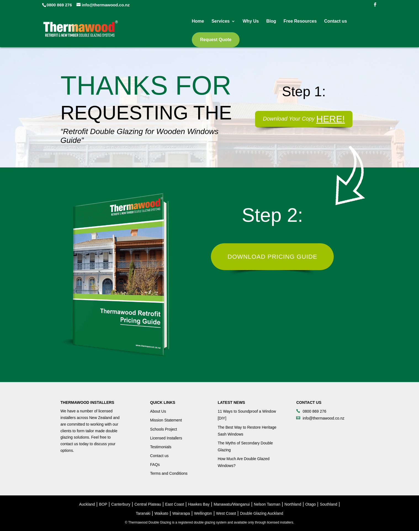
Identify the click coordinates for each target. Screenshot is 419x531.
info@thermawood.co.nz (323, 418)
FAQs (155, 464)
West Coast (226, 513)
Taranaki (143, 513)
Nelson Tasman (267, 504)
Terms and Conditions (168, 473)
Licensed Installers (166, 438)
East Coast (174, 504)
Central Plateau (147, 504)
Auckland (87, 504)
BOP (103, 504)
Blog (271, 21)
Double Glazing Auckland (261, 513)
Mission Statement (166, 420)
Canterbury (120, 504)
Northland (293, 504)
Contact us (335, 21)
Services (220, 21)
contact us (69, 444)
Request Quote (216, 39)
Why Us (251, 21)
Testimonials (160, 447)
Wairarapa (181, 513)
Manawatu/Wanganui (232, 504)
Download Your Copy (304, 119)
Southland (328, 504)
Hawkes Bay (198, 504)
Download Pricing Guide (272, 256)
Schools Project (163, 429)
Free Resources (300, 21)
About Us (158, 411)
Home (198, 21)
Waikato (161, 513)
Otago (310, 504)
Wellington (203, 513)
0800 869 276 (59, 4)
